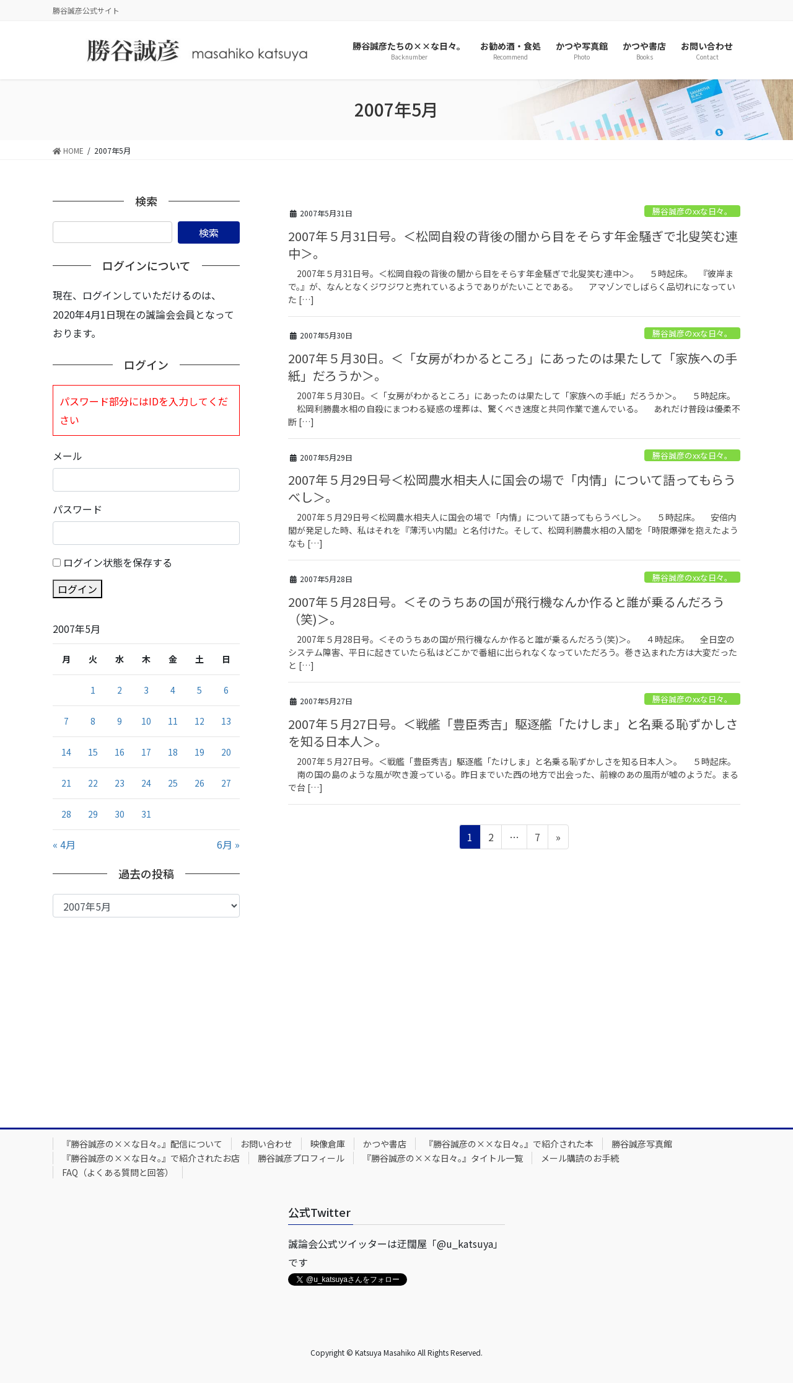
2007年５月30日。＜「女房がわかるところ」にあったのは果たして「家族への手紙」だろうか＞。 (512, 366)
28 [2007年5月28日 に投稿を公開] (66, 814)
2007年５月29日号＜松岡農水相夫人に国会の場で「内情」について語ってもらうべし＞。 (512, 488)
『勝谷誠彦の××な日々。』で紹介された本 (509, 1144)
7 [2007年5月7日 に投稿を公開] (66, 721)
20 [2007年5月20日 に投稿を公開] (226, 752)
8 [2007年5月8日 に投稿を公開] (92, 721)
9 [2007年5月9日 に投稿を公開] (119, 721)
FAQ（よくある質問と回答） (117, 1172)
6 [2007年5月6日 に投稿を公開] (226, 690)
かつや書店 (384, 1144)
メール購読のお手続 (580, 1158)
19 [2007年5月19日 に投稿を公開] (199, 752)
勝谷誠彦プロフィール (301, 1158)
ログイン (77, 588)
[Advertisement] (146, 1010)
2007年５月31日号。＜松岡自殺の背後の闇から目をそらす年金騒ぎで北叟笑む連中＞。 (513, 244)
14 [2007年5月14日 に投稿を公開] (66, 752)
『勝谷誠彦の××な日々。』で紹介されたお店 (151, 1158)
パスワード (77, 509)
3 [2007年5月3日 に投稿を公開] (146, 690)
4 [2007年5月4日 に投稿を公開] (172, 690)
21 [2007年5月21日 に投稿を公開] (66, 783)
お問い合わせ (266, 1144)
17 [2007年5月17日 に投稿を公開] (146, 752)
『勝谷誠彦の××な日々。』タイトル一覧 (442, 1158)
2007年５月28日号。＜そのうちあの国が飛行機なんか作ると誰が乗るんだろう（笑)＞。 (506, 610)
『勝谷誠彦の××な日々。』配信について (142, 1144)
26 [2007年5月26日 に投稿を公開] (199, 783)
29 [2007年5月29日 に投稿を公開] (93, 814)
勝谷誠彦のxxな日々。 (692, 211)
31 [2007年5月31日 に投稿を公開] (146, 814)
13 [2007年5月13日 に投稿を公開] (226, 721)
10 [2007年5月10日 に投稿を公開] (146, 721)
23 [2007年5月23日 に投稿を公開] (120, 783)
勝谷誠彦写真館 (641, 1144)
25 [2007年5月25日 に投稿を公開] (173, 783)
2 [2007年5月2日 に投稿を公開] (119, 690)
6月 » (228, 844)
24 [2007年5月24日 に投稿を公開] (146, 783)
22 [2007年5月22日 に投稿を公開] (93, 783)
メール (67, 455)
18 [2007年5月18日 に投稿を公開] (173, 752)
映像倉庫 (327, 1144)
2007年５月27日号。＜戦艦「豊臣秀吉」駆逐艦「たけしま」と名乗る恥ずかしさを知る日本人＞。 (513, 732)
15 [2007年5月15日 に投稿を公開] (93, 752)
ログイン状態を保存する (117, 562)
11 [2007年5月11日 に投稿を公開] (173, 721)
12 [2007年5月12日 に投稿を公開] (199, 721)
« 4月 (64, 844)
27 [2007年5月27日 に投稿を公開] (226, 783)
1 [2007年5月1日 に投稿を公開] (92, 690)
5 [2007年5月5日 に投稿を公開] (199, 690)
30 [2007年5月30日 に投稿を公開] (120, 814)
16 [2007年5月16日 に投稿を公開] (120, 752)
